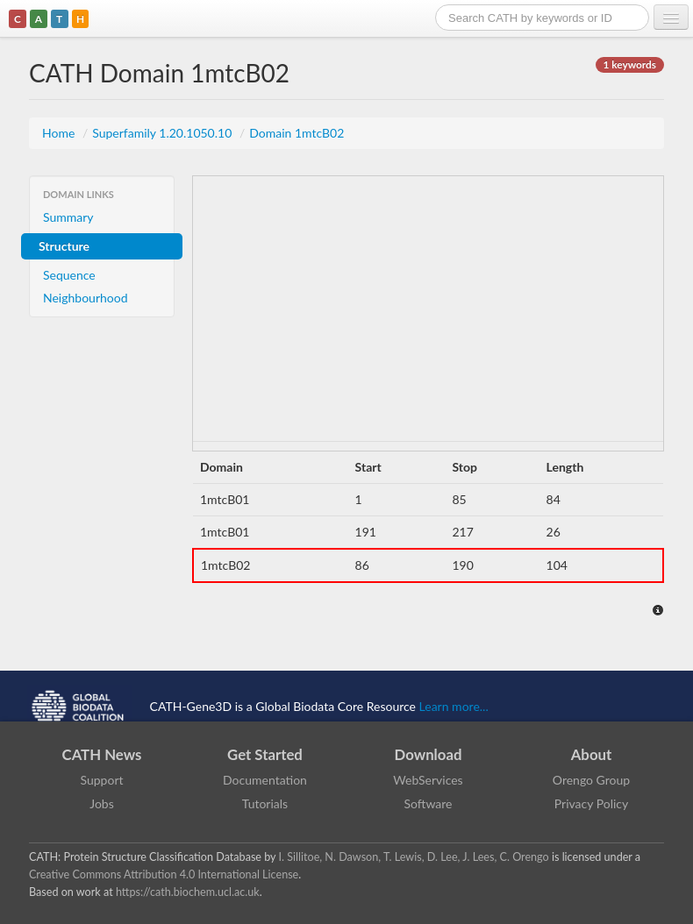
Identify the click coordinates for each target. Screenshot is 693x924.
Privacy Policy (591, 803)
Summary (68, 217)
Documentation (265, 779)
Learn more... (454, 705)
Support (101, 779)
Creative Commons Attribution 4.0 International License (163, 874)
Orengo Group (591, 779)
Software (428, 803)
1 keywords (630, 64)
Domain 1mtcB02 (296, 132)
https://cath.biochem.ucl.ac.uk (188, 892)
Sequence (69, 274)
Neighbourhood (85, 297)
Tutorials (265, 803)
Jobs (101, 803)
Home (60, 132)
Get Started (265, 754)
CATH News (102, 754)
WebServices (427, 779)
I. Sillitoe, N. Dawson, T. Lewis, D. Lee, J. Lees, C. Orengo (414, 857)
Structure (64, 245)
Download (428, 754)
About (591, 754)
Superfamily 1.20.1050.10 (163, 132)
